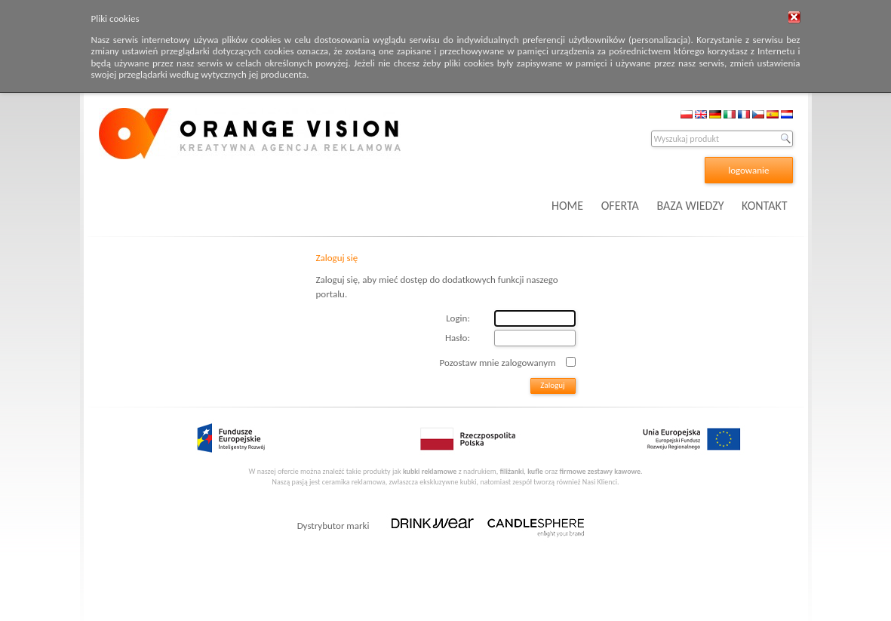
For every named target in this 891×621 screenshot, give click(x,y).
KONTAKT (764, 205)
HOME (567, 205)
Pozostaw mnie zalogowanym (498, 361)
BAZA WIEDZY (690, 205)
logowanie (748, 170)
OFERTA (620, 205)
